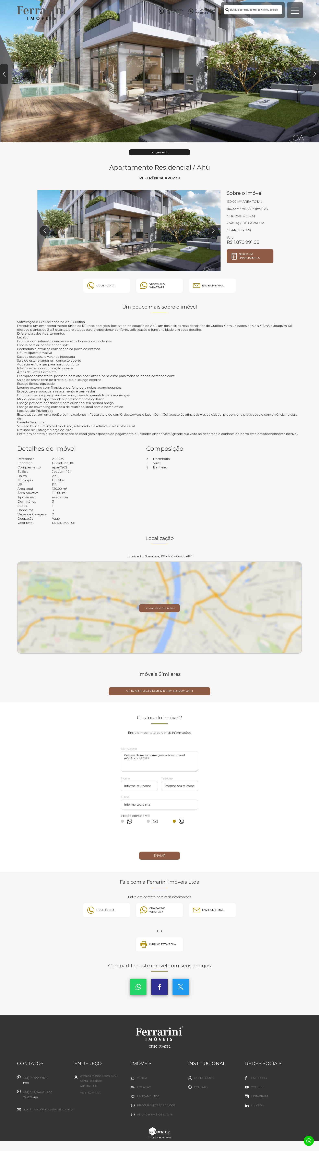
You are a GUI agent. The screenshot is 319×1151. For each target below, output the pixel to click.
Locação (144, 1087)
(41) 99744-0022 (46, 1096)
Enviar (159, 855)
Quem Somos (204, 1078)
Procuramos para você (156, 1105)
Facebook (159, 987)
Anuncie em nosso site (155, 1114)
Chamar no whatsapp (157, 285)
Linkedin (258, 1105)
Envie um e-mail (213, 285)
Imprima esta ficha (162, 944)
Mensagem (129, 749)
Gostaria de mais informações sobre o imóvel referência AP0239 (159, 761)
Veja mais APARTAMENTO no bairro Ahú (159, 691)
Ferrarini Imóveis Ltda (160, 1033)
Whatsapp (138, 987)
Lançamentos (148, 1096)
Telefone (167, 778)
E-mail (125, 797)
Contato (201, 1087)
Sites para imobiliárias (159, 1138)
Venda (142, 1078)
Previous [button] (4, 74)
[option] (159, 71)
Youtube (257, 1087)
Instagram (259, 1096)
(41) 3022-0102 (46, 1082)
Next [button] (315, 74)
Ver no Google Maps (160, 608)
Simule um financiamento (249, 256)
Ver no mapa (90, 1092)
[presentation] (159, 839)
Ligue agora (105, 285)
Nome (125, 778)
